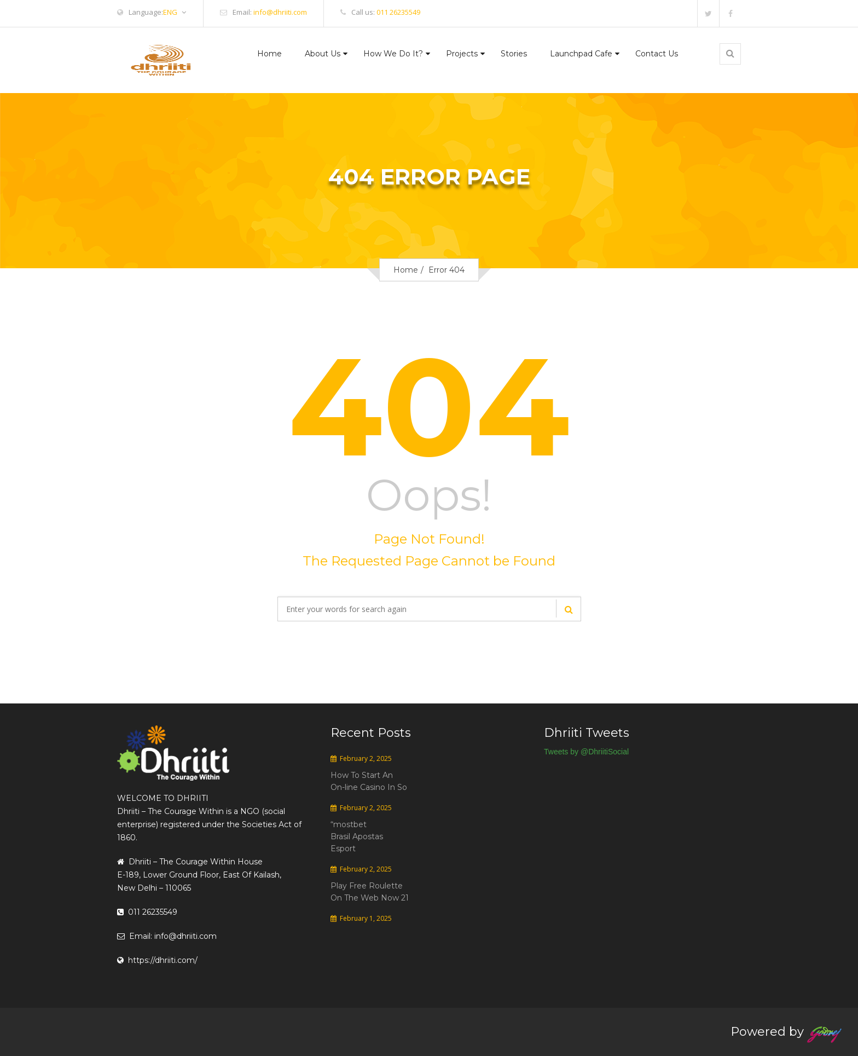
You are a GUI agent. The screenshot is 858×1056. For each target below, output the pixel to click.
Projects (462, 54)
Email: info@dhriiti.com (167, 936)
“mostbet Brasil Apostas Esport (357, 836)
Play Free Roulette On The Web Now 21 (370, 892)
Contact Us (656, 54)
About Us (322, 54)
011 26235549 (398, 12)
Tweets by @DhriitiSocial (586, 751)
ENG (174, 12)
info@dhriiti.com (280, 12)
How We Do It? (393, 54)
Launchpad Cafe (581, 54)
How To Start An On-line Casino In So (369, 781)
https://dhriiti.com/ (157, 960)
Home (269, 54)
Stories (514, 54)
